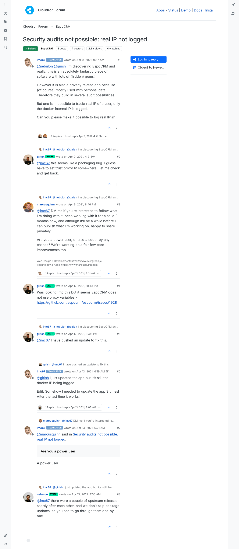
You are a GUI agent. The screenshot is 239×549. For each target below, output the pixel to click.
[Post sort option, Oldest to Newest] (149, 67)
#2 (118, 156)
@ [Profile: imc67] (43, 163)
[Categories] (5, 5)
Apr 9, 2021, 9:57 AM (90, 60)
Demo (186, 10)
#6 (118, 371)
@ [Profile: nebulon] (45, 66)
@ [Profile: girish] (60, 66)
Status (173, 10)
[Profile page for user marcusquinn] (28, 207)
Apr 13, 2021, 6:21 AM (90, 428)
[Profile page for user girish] (28, 159)
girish (40, 156)
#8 (118, 494)
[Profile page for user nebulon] (28, 497)
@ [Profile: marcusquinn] (48, 434)
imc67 (41, 60)
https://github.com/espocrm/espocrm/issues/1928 (77, 302)
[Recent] (5, 13)
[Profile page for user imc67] (28, 63)
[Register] (233, 13)
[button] (5, 535)
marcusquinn (46, 204)
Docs (198, 10)
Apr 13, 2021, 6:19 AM (90, 371)
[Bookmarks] (5, 39)
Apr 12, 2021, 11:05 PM (82, 334)
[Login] (233, 5)
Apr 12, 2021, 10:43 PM (83, 286)
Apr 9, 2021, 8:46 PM (82, 204)
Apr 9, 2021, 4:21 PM (81, 156)
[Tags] (5, 22)
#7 (118, 428)
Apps (160, 10)
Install (209, 10)
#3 (118, 204)
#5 (118, 334)
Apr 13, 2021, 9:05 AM (86, 494)
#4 (118, 286)
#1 (119, 60)
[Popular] (5, 30)
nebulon (42, 494)
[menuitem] (233, 5)
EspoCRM (47, 48)
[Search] (5, 47)
